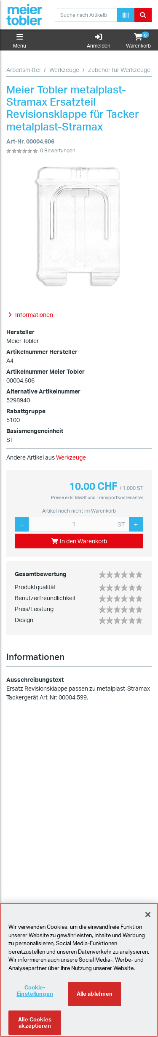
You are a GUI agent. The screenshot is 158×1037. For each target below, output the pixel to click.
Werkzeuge (64, 69)
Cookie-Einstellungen (34, 992)
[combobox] (86, 15)
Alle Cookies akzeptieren (34, 1024)
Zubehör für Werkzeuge (119, 69)
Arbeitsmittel (23, 69)
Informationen (35, 656)
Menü (19, 41)
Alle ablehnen (95, 995)
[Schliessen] (148, 916)
